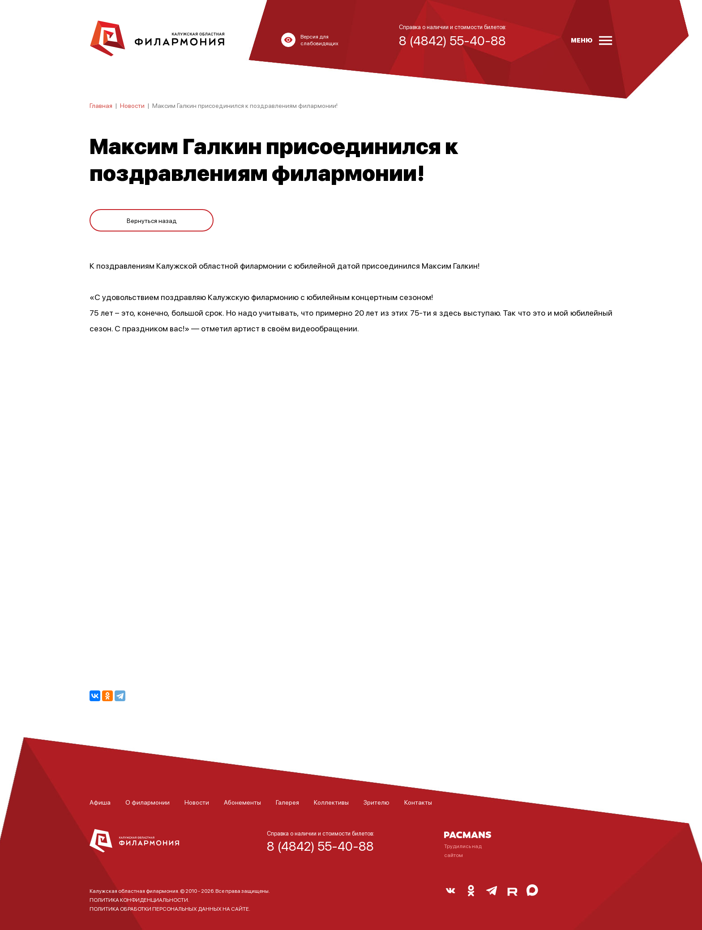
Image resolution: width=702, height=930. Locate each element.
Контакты (418, 802)
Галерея (287, 802)
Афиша (100, 802)
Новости (132, 105)
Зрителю (377, 802)
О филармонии (147, 802)
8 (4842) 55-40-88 (320, 846)
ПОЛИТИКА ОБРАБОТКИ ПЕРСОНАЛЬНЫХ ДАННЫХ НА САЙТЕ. (170, 908)
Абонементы (242, 802)
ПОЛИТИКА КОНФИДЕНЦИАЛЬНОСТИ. (139, 899)
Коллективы (331, 802)
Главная (101, 105)
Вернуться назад (152, 216)
